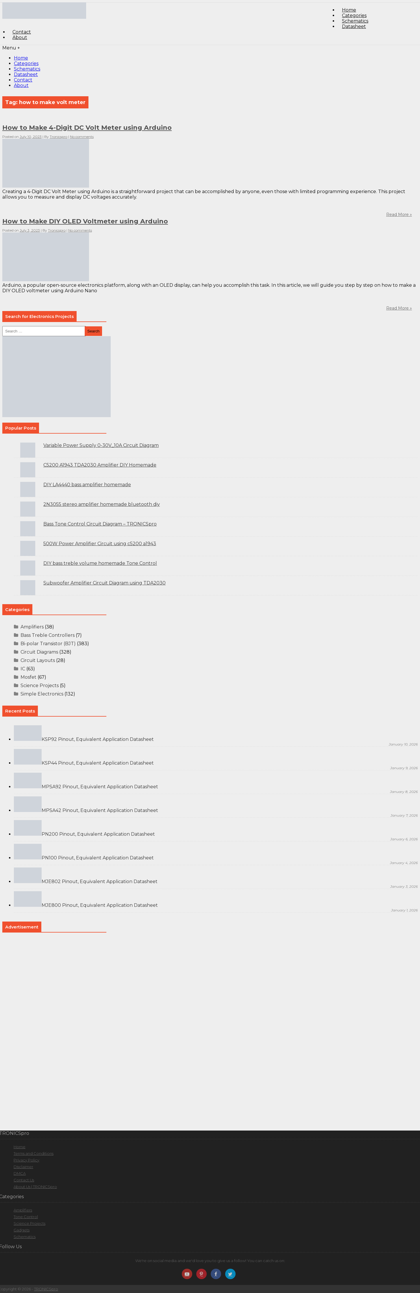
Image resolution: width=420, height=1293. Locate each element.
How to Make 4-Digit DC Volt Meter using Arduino (87, 128)
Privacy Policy (26, 1160)
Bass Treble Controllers (48, 635)
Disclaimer (23, 1166)
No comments (82, 136)
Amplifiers (32, 627)
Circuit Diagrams (39, 652)
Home (21, 58)
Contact (23, 80)
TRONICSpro (46, 1289)
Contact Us (24, 1180)
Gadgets (21, 1230)
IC (23, 669)
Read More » (399, 308)
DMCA (20, 1173)
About (19, 37)
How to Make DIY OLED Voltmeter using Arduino (85, 221)
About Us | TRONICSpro (35, 1186)
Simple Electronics (42, 694)
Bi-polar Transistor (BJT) (48, 643)
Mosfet (28, 677)
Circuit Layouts (38, 660)
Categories (26, 63)
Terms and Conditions (33, 1153)
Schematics (27, 69)
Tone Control (26, 1216)
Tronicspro (58, 136)
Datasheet (354, 26)
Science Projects (40, 685)
